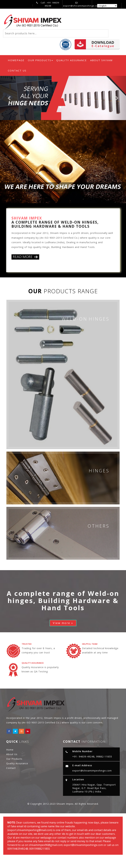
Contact (11, 768)
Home (9, 749)
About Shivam (101, 60)
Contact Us (17, 70)
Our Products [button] (40, 60)
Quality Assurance (71, 60)
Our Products (14, 758)
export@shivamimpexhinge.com (81, 5)
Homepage (17, 60)
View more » (63, 623)
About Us (11, 754)
